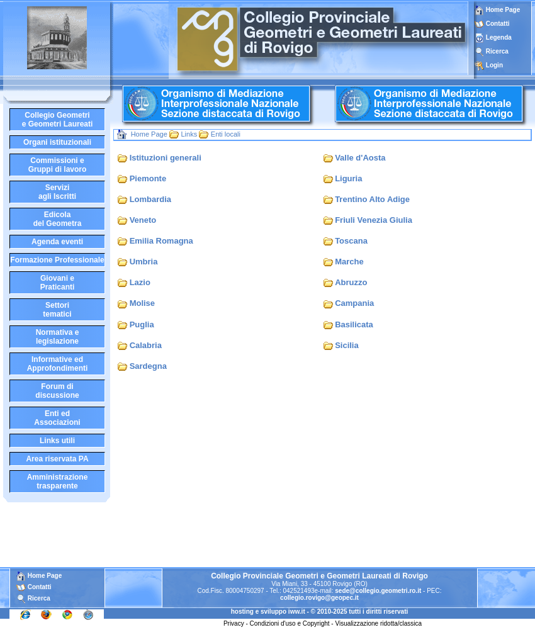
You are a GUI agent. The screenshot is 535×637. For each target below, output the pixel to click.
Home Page (497, 9)
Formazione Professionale (57, 260)
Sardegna (148, 366)
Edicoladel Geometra (57, 219)
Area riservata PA (57, 458)
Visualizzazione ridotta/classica (378, 623)
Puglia (142, 324)
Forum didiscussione (57, 391)
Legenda (499, 37)
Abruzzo (351, 282)
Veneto (143, 220)
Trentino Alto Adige (372, 199)
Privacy (233, 623)
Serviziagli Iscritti (57, 192)
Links (189, 134)
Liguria (348, 178)
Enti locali (225, 134)
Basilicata (354, 324)
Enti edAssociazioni (57, 418)
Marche (349, 261)
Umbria (144, 261)
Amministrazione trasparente (57, 481)
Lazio (140, 282)
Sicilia (347, 345)
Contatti (498, 23)
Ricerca (497, 51)
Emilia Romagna (161, 240)
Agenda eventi (57, 241)
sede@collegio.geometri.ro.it (378, 590)
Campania (354, 303)
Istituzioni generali (165, 157)
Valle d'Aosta (360, 157)
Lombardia (150, 199)
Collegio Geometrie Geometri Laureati (57, 119)
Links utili (57, 440)
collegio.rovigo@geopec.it (319, 597)
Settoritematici (57, 309)
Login (494, 65)
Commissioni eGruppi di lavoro (57, 165)
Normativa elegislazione (57, 337)
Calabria (146, 345)
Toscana (351, 240)
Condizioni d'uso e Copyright (290, 623)
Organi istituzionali (57, 142)
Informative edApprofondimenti (57, 364)
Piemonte (148, 178)
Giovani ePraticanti (57, 282)
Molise (142, 303)
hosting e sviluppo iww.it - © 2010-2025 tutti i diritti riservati (319, 611)
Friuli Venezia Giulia (373, 220)
